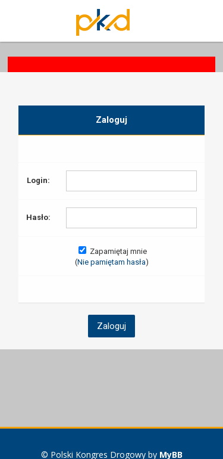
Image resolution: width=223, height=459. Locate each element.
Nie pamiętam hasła (111, 262)
